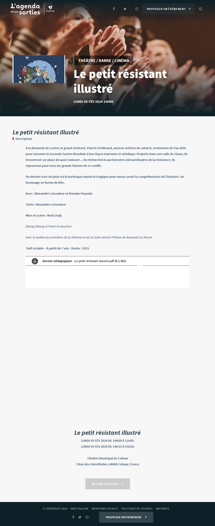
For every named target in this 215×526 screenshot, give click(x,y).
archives (162, 508)
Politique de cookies (137, 508)
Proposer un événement (169, 9)
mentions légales (105, 508)
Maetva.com (79, 508)
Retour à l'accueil (107, 484)
